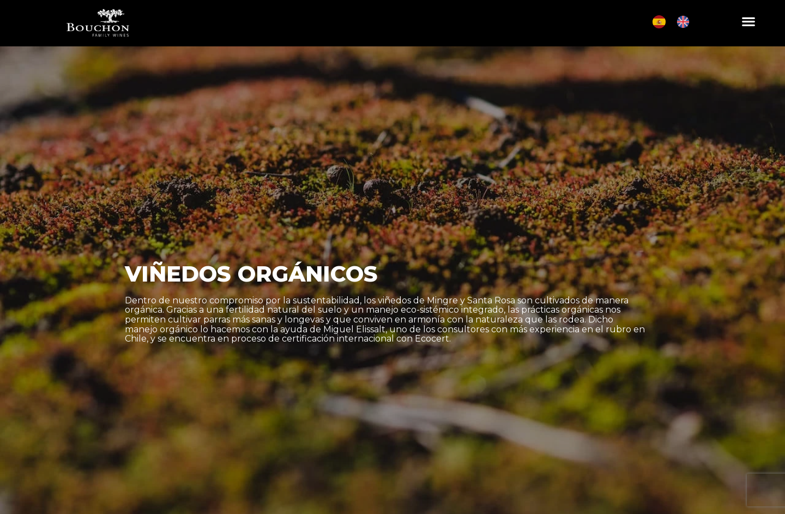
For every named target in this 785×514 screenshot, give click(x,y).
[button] (748, 21)
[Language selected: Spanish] (677, 21)
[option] (686, 21)
